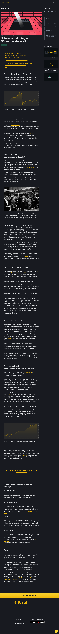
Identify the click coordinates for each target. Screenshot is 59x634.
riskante (25, 455)
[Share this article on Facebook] (48, 11)
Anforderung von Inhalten (29, 612)
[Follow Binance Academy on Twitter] (16, 619)
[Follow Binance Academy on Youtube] (20, 619)
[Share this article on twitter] (44, 11)
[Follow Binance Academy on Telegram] (18, 619)
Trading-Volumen (15, 125)
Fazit (6, 67)
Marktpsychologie (23, 256)
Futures (32, 133)
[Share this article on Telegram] (52, 11)
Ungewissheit (30, 167)
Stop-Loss (9, 394)
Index (26, 81)
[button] (56, 2)
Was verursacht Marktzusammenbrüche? (15, 55)
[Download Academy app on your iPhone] (33, 622)
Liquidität (10, 338)
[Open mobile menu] (56, 2)
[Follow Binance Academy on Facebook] (14, 619)
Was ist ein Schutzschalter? (12, 57)
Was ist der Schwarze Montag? (13, 53)
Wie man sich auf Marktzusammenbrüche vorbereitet (18, 63)
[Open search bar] (53, 2)
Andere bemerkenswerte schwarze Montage (16, 65)
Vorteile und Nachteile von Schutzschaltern (16, 60)
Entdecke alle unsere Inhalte (29, 595)
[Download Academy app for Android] (41, 622)
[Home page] (5, 2)
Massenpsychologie (27, 372)
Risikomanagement (24, 577)
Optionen (6, 135)
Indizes (23, 293)
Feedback (26, 615)
